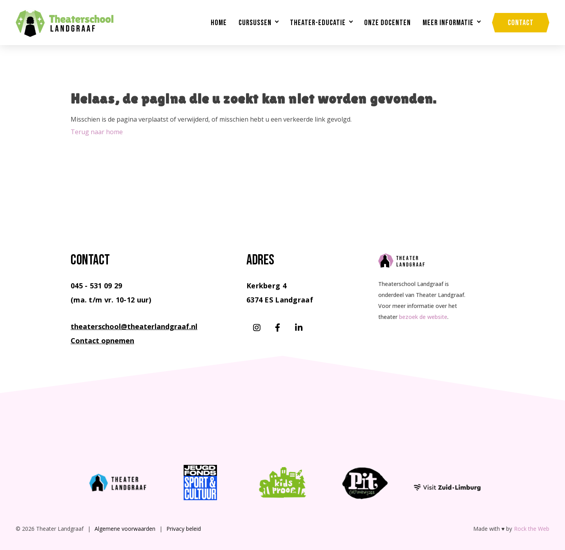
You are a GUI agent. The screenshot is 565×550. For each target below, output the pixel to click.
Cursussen (255, 23)
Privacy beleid (183, 528)
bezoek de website (423, 317)
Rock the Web (531, 528)
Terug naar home (97, 131)
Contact (521, 22)
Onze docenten (387, 23)
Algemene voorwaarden (125, 528)
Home (219, 23)
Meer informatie (448, 23)
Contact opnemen (102, 340)
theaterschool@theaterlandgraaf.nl (134, 326)
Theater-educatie (318, 23)
